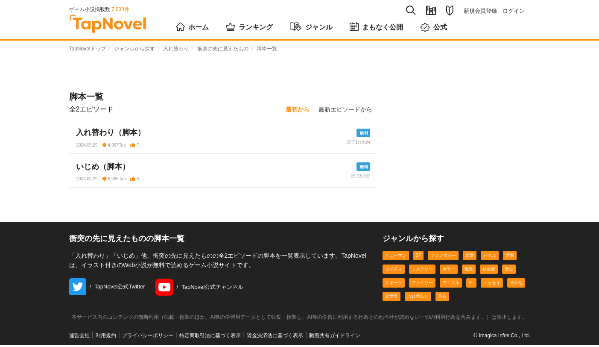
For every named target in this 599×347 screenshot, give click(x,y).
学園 (509, 257)
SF (418, 257)
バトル (489, 257)
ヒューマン (395, 257)
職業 (469, 270)
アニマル (450, 284)
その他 (516, 284)
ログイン (514, 11)
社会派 (488, 270)
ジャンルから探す (134, 49)
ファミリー (422, 284)
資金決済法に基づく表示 (275, 337)
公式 (433, 27)
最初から (298, 109)
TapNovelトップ (87, 49)
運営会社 (79, 337)
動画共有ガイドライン (334, 337)
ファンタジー (443, 257)
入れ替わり (176, 49)
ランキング (249, 26)
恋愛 (469, 257)
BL (471, 284)
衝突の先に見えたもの (222, 49)
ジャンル (311, 26)
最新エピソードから (345, 109)
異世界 (391, 298)
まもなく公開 (376, 26)
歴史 (509, 270)
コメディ (393, 270)
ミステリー (422, 270)
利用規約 (106, 337)
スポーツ (393, 284)
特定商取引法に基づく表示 (210, 337)
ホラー (448, 270)
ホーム (192, 26)
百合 (442, 298)
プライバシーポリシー (147, 337)
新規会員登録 (480, 11)
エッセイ (491, 284)
